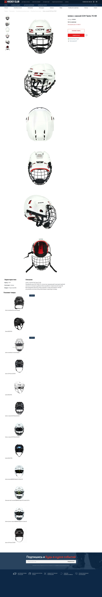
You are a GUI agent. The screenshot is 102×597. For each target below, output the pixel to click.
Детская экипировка (29, 5)
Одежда (52, 7)
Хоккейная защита (15, 5)
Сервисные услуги (42, 5)
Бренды (86, 7)
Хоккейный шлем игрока (36, 11)
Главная (6, 11)
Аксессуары (41, 7)
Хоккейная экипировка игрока (22, 11)
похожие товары (76, 30)
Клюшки (6, 7)
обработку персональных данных (62, 565)
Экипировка (30, 7)
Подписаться (71, 561)
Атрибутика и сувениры (73, 7)
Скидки (95, 7)
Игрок (5, 5)
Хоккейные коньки (18, 7)
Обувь (61, 7)
